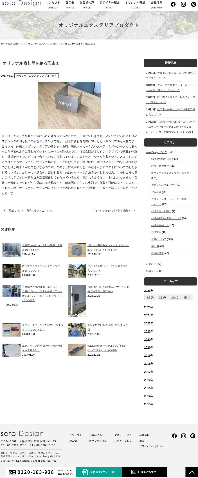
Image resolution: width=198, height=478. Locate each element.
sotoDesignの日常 (161, 159)
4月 (185, 297)
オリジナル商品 (135, 5)
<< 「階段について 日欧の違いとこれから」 (28, 210)
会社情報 (157, 5)
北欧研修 (156, 192)
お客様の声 (87, 5)
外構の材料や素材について (166, 218)
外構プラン (152, 270)
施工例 (70, 5)
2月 (161, 297)
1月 (148, 297)
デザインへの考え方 (162, 185)
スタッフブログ (123, 440)
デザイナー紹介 (110, 5)
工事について (158, 239)
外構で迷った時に (161, 211)
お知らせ (151, 264)
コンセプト (53, 5)
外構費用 (156, 232)
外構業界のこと (160, 225)
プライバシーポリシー (152, 446)
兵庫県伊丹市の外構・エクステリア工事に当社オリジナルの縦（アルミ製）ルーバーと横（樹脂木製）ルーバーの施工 (170, 127)
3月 (173, 297)
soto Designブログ (156, 152)
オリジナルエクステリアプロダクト (171, 172)
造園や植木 (157, 253)
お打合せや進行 (160, 165)
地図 (141, 440)
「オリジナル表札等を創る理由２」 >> (114, 210)
